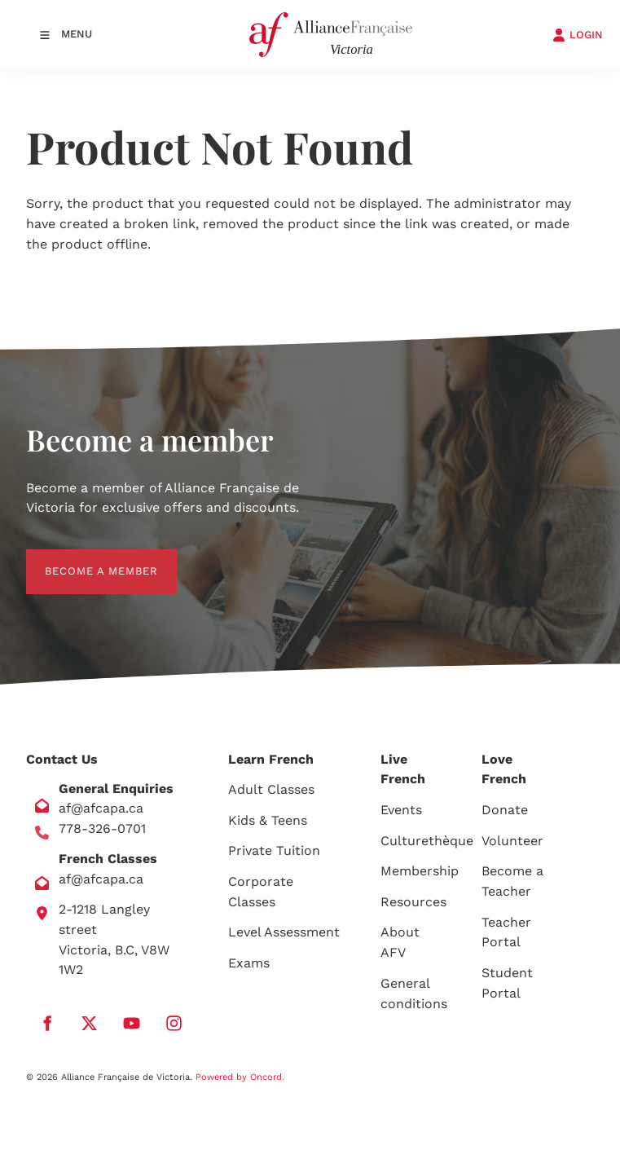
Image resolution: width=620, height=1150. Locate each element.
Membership (419, 871)
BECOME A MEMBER (82, 559)
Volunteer (512, 840)
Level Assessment (284, 932)
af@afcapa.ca (101, 808)
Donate (504, 809)
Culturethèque (426, 840)
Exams (249, 963)
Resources (413, 902)
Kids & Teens (267, 820)
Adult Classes (271, 789)
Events (401, 809)
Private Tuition (274, 850)
